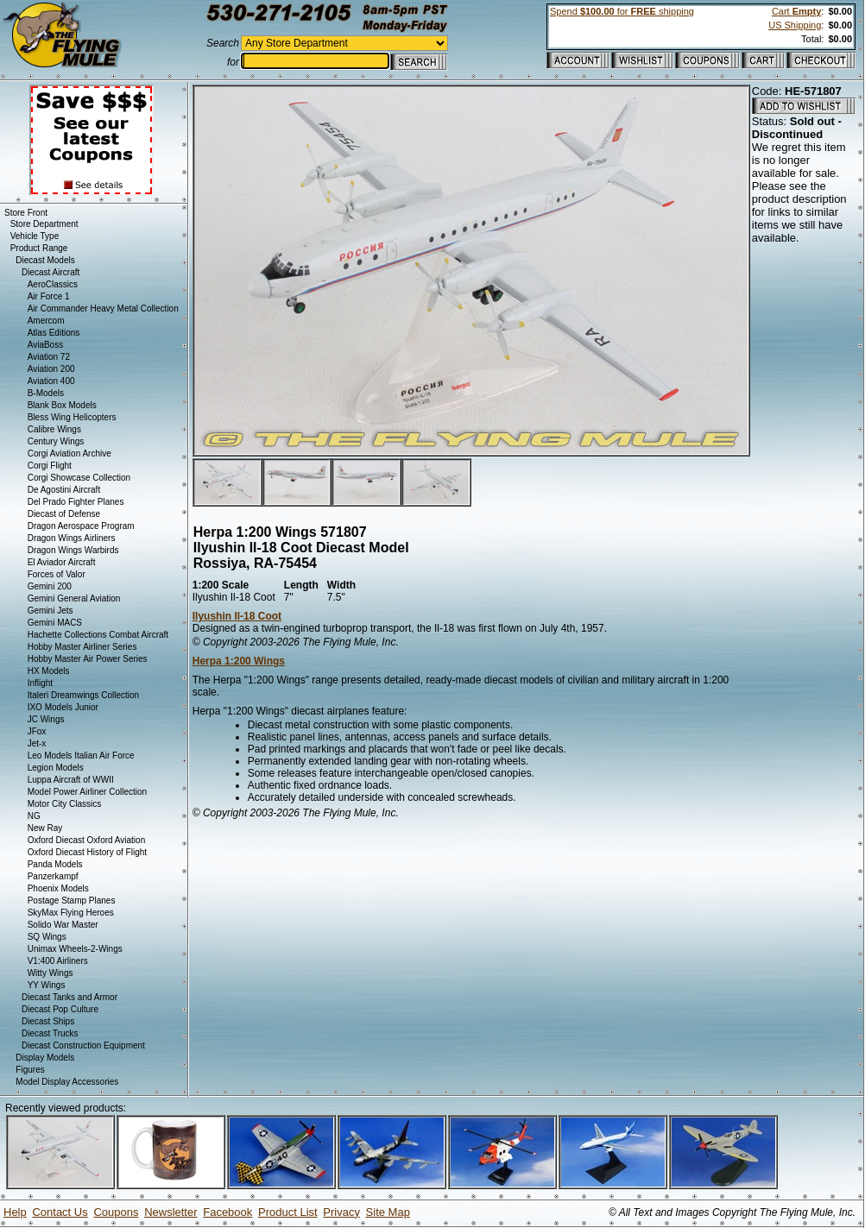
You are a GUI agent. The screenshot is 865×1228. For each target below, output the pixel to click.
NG (34, 816)
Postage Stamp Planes (72, 900)
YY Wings (47, 985)
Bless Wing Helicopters (72, 417)
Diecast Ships (48, 1021)
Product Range (39, 248)
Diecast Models (45, 260)
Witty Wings (50, 973)
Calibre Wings (54, 429)
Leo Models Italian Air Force (81, 755)
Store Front (25, 212)
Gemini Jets (50, 610)
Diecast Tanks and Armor (69, 997)
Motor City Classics (65, 804)
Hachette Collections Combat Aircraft (98, 634)
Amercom (46, 320)
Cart (796, 11)
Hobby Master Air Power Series (88, 659)
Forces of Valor (56, 574)
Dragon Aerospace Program (81, 526)
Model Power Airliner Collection (87, 792)
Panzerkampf (53, 876)
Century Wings (56, 441)
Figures (30, 1069)
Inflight (40, 683)
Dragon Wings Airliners (72, 538)
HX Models (49, 671)
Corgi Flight (50, 465)
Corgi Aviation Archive (69, 453)
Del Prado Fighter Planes (76, 502)
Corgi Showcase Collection (79, 477)
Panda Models (55, 864)
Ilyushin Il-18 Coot (237, 616)
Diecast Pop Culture (60, 1009)
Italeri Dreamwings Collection (84, 695)
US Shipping (794, 25)
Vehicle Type (35, 236)
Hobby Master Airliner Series (82, 647)
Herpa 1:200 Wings (239, 661)
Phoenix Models (58, 888)
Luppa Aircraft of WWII (71, 779)
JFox (37, 731)
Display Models (45, 1057)
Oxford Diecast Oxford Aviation (87, 840)
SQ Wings (47, 936)
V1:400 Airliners (58, 961)
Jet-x (37, 743)
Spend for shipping (622, 11)
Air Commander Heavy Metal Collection (103, 308)
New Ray (45, 828)
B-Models (46, 393)
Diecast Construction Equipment (83, 1045)
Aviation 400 (51, 381)
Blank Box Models (62, 405)
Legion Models (56, 767)
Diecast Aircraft (50, 272)
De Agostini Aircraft (64, 489)
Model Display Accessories (67, 1081)
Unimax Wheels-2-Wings (75, 949)
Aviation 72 (49, 357)
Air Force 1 (49, 296)
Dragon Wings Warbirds (73, 550)
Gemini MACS (55, 622)
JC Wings (46, 719)
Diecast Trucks (50, 1033)
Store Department (44, 224)
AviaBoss (46, 345)
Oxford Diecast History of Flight (87, 852)
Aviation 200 (51, 369)
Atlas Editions (54, 332)
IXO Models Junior (63, 707)
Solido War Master (63, 924)
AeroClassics (53, 284)
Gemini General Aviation (74, 598)
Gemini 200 (50, 586)
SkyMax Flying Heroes (71, 912)
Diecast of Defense (64, 514)
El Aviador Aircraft (62, 562)
